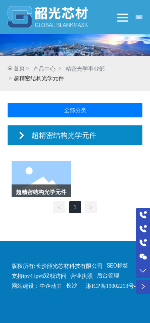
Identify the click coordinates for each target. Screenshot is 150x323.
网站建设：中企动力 (37, 286)
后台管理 (108, 275)
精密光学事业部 (85, 68)
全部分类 (75, 110)
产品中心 (44, 68)
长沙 (71, 285)
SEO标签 (117, 265)
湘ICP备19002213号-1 (112, 286)
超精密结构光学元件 (41, 192)
